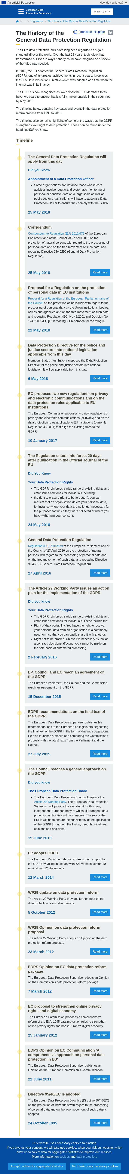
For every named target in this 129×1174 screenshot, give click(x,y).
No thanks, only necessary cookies (95, 1166)
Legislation (36, 21)
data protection (86, 1156)
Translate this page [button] (92, 31)
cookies (65, 1156)
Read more (101, 272)
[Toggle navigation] (21, 11)
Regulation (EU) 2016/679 (43, 546)
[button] (75, 32)
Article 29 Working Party (48, 801)
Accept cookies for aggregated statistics (37, 1166)
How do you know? (113, 2)
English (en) (101, 11)
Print (110, 32)
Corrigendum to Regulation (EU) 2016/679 (58, 233)
